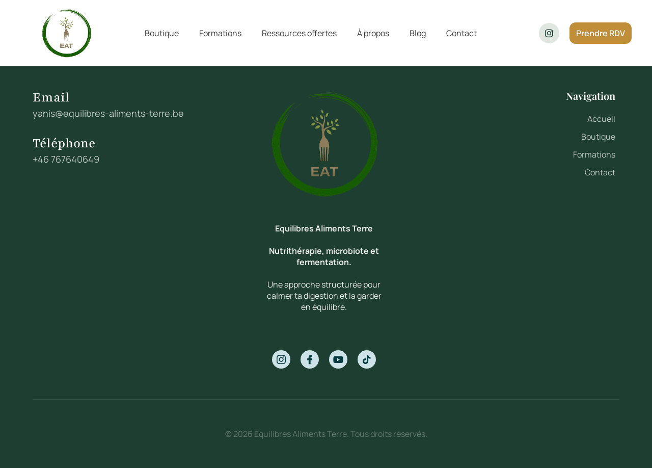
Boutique (162, 33)
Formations (220, 33)
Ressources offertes (299, 33)
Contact (461, 33)
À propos (373, 33)
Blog (418, 33)
